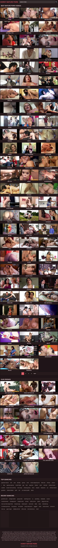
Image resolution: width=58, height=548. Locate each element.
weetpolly (43, 498)
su (32, 498)
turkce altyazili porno (35, 482)
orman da (52, 506)
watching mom (27, 498)
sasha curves (33, 501)
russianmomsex (4, 501)
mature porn (24, 504)
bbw (4, 485)
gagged (35, 506)
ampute (37, 487)
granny (23, 482)
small (37, 509)
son (19, 490)
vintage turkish (12, 498)
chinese (48, 482)
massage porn (13, 501)
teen (27, 485)
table (36, 504)
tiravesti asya (17, 504)
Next (35, 373)
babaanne (43, 487)
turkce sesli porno (28, 506)
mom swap (19, 487)
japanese (31, 485)
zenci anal (31, 504)
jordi (16, 490)
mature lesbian (10, 490)
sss (47, 487)
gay (23, 485)
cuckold (3, 487)
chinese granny (27, 487)
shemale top (45, 504)
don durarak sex (31, 509)
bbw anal (43, 482)
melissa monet (52, 485)
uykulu (38, 501)
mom (28, 482)
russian (48, 498)
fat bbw (18, 482)
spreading (37, 498)
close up (3, 509)
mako (40, 506)
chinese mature (53, 487)
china (33, 487)
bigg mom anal (45, 501)
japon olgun (9, 509)
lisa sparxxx (14, 506)
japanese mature (5, 482)
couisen (26, 501)
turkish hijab (18, 485)
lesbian (36, 485)
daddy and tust (16, 509)
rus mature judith (25, 490)
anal (15, 482)
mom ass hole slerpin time (7, 504)
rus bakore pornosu (5, 506)
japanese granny (10, 485)
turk (11, 482)
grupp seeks (19, 498)
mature (53, 482)
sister (40, 485)
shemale (45, 485)
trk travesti (20, 506)
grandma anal (4, 498)
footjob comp (20, 501)
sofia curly (24, 509)
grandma (3, 490)
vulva (40, 504)
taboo (32, 490)
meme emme (46, 506)
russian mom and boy (11, 487)
